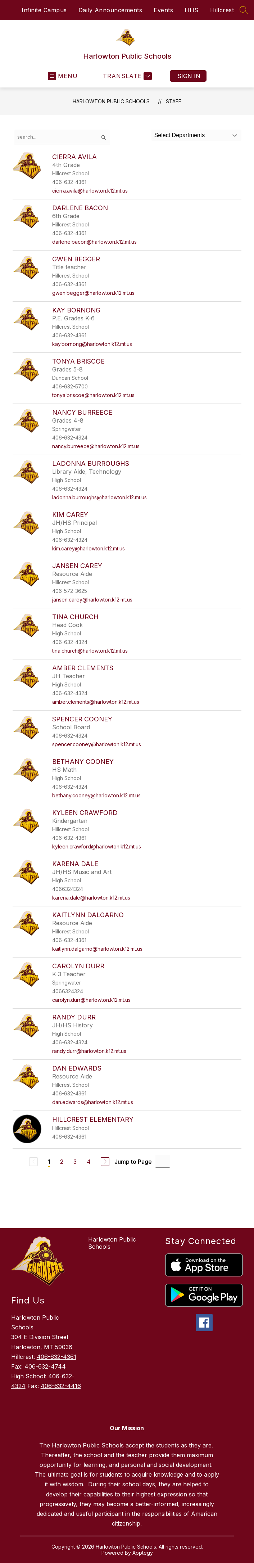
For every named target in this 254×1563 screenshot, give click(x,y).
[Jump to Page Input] (162, 1161)
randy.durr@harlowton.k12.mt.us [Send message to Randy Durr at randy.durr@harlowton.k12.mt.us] (89, 1051)
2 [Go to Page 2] (61, 1161)
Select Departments (179, 135)
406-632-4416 (61, 1385)
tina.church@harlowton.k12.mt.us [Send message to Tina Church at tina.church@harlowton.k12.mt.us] (90, 651)
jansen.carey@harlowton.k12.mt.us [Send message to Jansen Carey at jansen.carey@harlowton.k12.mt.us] (92, 599)
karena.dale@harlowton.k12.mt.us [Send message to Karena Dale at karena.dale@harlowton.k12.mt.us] (91, 898)
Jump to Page (133, 1161)
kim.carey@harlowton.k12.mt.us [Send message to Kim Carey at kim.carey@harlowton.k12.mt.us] (88, 548)
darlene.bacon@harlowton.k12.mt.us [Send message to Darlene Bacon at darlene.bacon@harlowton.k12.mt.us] (94, 242)
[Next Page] (105, 1161)
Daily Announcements (110, 10)
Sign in (188, 76)
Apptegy (142, 1553)
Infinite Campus (44, 10)
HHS (192, 10)
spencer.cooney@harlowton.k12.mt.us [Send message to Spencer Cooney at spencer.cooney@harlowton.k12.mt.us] (96, 744)
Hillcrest (222, 10)
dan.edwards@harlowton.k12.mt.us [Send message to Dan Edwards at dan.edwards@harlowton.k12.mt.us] (92, 1102)
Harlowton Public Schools (111, 101)
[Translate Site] (126, 76)
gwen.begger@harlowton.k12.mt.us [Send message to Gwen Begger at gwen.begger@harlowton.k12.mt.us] (93, 293)
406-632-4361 (56, 1356)
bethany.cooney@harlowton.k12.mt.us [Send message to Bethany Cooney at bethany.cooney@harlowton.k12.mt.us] (96, 795)
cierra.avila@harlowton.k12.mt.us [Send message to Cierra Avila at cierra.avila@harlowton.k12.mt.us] (90, 191)
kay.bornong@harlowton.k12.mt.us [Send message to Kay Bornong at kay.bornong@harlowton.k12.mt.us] (92, 344)
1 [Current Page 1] (49, 1161)
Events (163, 10)
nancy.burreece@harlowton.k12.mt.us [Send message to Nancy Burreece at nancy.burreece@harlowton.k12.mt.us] (96, 446)
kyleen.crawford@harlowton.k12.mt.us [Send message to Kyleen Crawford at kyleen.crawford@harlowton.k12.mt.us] (96, 846)
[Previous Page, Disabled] (33, 1161)
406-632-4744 (45, 1366)
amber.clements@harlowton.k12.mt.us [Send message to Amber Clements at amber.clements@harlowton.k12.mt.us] (95, 702)
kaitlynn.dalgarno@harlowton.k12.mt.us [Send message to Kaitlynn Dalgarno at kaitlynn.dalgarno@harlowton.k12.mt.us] (97, 949)
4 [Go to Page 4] (89, 1161)
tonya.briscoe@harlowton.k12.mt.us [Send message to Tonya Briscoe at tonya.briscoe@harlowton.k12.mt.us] (93, 395)
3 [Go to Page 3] (75, 1161)
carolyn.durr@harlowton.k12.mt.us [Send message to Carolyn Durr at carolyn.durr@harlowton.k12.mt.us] (91, 1000)
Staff (173, 101)
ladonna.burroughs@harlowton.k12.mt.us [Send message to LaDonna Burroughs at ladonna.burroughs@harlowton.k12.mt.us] (99, 497)
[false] (62, 137)
